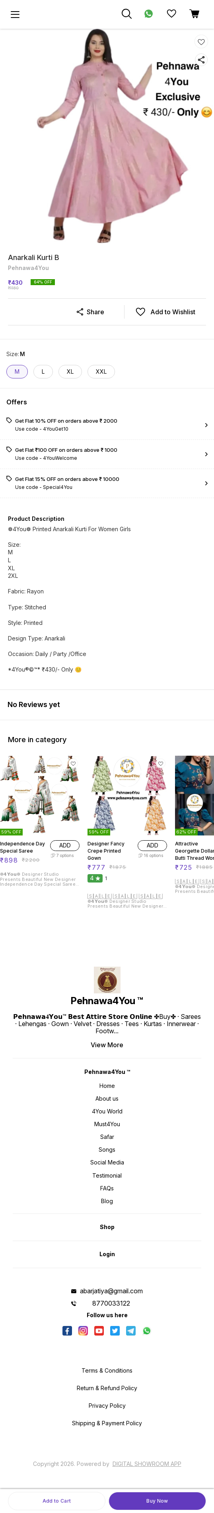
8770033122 (111, 1303)
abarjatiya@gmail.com (111, 1290)
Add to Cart (57, 1501)
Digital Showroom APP (147, 1463)
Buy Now (157, 1501)
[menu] (15, 14)
